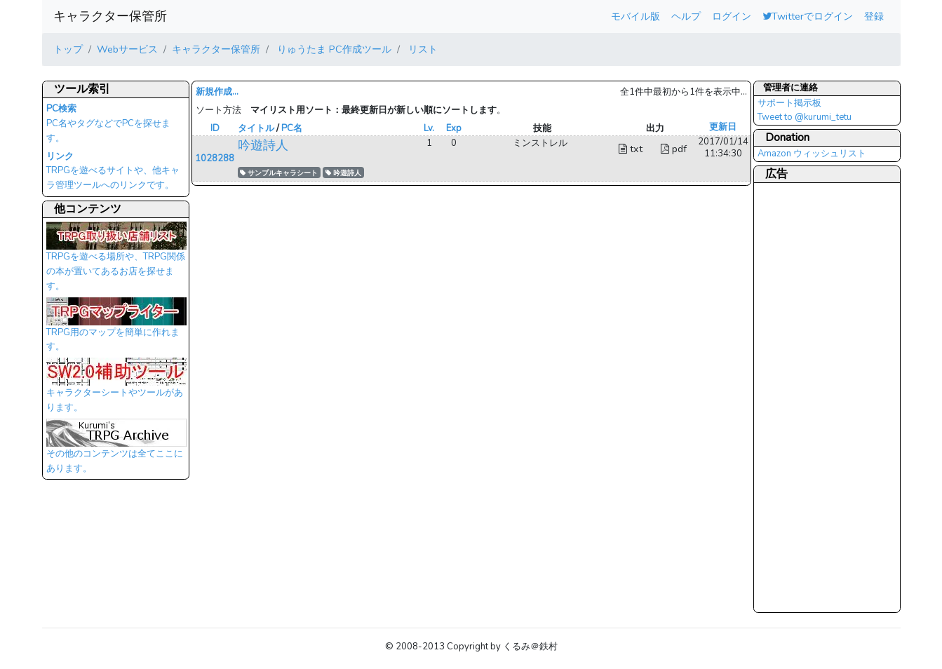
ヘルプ (686, 16)
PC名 (291, 128)
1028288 (214, 158)
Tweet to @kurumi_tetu (805, 117)
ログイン (731, 16)
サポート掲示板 (789, 103)
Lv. (429, 128)
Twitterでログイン (807, 16)
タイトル (256, 128)
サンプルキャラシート (279, 172)
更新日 (722, 127)
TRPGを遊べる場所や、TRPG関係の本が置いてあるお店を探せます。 (116, 260)
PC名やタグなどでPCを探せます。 (108, 123)
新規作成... (217, 92)
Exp (454, 128)
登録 (874, 16)
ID (215, 128)
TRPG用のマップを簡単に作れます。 (116, 328)
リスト (421, 49)
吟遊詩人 (263, 145)
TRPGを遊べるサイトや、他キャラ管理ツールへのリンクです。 (113, 171)
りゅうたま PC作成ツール (332, 49)
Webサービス (127, 49)
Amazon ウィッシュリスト (812, 153)
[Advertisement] (814, 397)
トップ (68, 49)
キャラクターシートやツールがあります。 (116, 389)
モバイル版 (635, 16)
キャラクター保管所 (110, 16)
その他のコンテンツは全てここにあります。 (116, 450)
